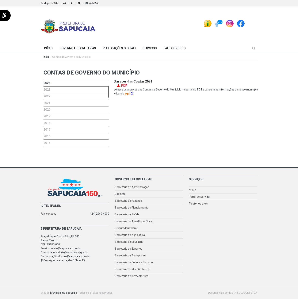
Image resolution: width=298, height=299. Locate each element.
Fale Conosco (175, 48)
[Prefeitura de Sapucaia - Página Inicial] (68, 25)
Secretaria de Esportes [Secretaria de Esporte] (128, 248)
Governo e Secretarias (77, 48)
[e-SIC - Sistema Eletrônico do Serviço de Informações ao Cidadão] (207, 22)
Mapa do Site (49, 3)
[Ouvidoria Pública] (218, 22)
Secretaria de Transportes (130, 255)
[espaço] (251, 22)
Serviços (150, 48)
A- (72, 3)
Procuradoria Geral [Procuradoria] (126, 228)
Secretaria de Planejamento (131, 207)
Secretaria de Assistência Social (134, 221)
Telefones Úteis (198, 203)
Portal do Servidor (199, 196)
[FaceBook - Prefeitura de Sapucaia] (240, 22)
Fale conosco (48, 213)
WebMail (93, 3)
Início (47, 56)
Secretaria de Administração (132, 187)
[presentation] (76, 83)
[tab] (76, 83)
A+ (64, 3)
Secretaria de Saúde (127, 214)
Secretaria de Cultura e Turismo (134, 262)
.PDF (123, 85)
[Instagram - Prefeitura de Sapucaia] (229, 22)
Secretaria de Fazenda (128, 200)
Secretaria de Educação (129, 241)
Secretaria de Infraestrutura (131, 276)
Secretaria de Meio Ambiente (132, 269)
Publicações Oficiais (119, 48)
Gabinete (120, 193)
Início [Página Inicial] (48, 48)
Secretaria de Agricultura (130, 234)
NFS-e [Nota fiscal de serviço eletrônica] (192, 189)
